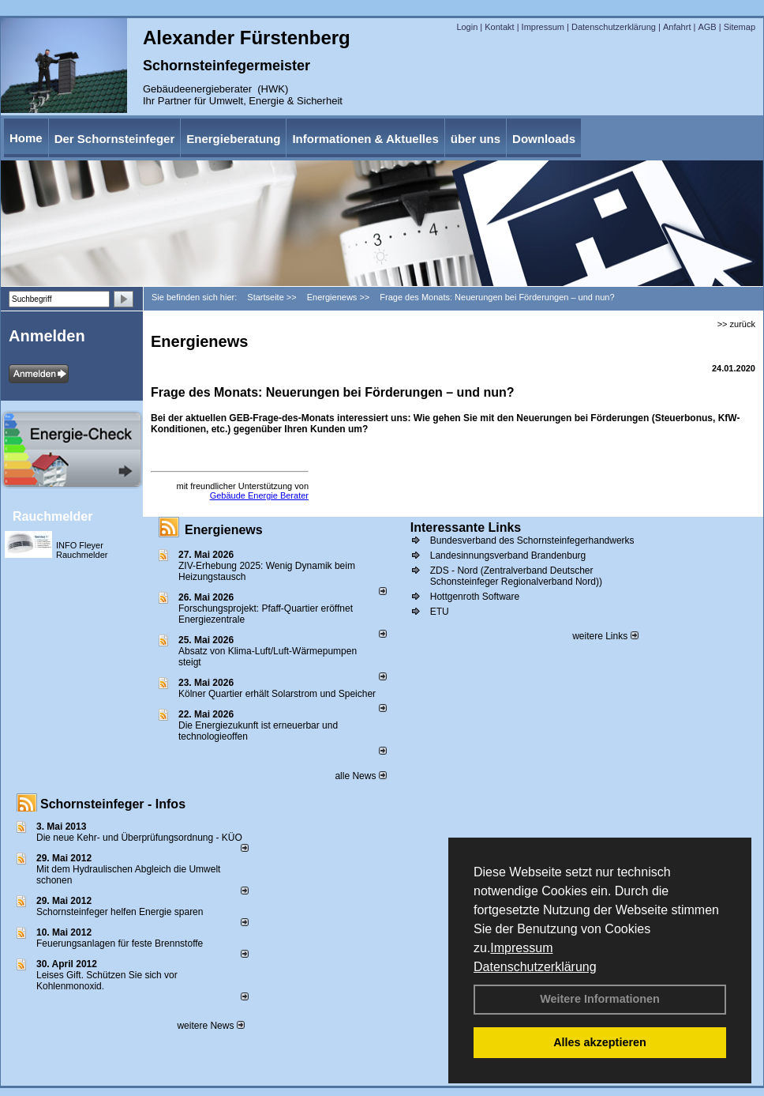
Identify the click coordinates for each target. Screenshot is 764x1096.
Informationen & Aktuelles (365, 138)
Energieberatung (233, 138)
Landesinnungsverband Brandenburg (508, 555)
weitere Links (605, 636)
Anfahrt (677, 27)
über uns (475, 138)
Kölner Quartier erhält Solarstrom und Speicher (277, 693)
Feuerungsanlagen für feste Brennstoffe (119, 943)
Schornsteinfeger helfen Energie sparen (119, 911)
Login (467, 27)
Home (26, 138)
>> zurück (736, 324)
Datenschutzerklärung (535, 967)
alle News (360, 776)
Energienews (224, 530)
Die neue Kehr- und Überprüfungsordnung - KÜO (139, 837)
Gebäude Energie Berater (259, 495)
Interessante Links (466, 527)
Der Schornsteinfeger (114, 138)
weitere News (210, 1025)
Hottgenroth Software (474, 596)
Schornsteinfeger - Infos (112, 804)
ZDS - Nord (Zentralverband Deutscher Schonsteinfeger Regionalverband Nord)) (516, 576)
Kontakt (499, 27)
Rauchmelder (52, 516)
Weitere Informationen (600, 998)
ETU (439, 611)
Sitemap (739, 27)
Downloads (543, 138)
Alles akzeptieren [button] (599, 1042)
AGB (707, 27)
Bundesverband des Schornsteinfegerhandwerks (532, 540)
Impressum (521, 948)
